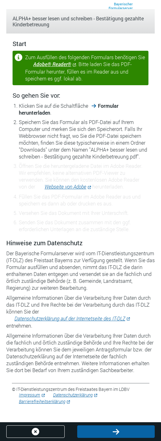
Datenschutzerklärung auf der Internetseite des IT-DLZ (69, 318)
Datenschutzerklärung (73, 395)
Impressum (29, 395)
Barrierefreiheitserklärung (42, 401)
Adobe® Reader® (52, 64)
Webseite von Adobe (65, 186)
